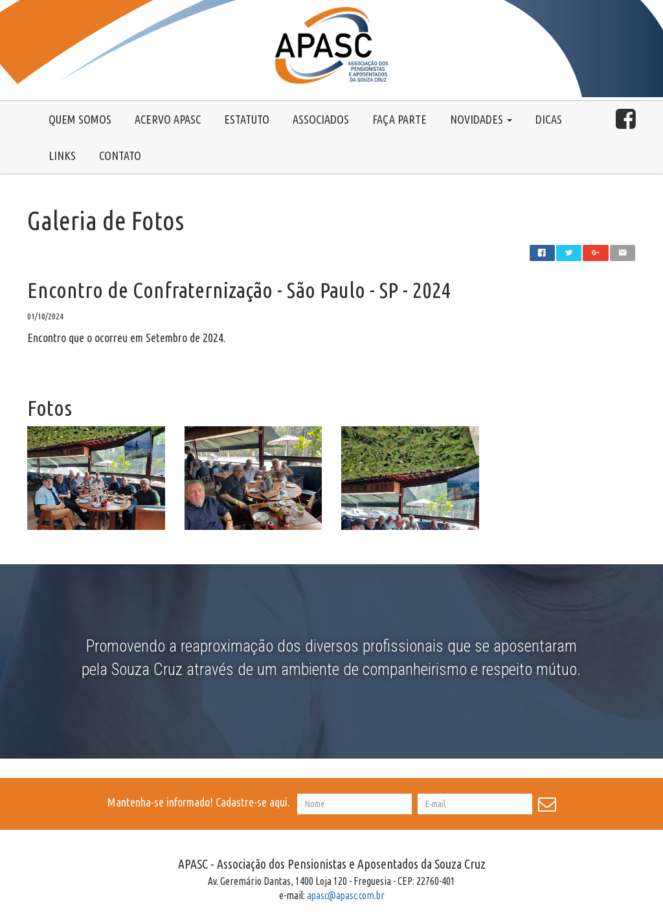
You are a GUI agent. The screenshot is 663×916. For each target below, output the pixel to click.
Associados (321, 119)
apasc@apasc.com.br (346, 895)
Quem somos (80, 119)
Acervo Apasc (168, 119)
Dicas (548, 119)
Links (62, 155)
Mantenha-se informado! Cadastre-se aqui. (201, 802)
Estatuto (246, 119)
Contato (120, 155)
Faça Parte (399, 119)
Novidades (481, 119)
